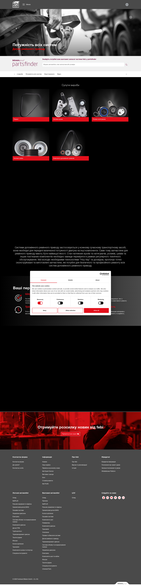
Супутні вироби (18, 74)
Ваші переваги (49, 74)
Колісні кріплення (18, 544)
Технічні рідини (17, 537)
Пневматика (46, 523)
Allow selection (70, 310)
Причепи (45, 501)
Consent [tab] (43, 280)
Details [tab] (70, 280)
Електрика (16, 516)
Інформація (47, 457)
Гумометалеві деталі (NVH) (21, 507)
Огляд (14, 497)
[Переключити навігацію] (26, 4)
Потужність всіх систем (34, 74)
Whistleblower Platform (108, 471)
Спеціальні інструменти (20, 553)
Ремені (16, 119)
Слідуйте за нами (109, 493)
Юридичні (106, 457)
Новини (44, 462)
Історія (74, 468)
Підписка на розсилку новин (51, 468)
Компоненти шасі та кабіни (50, 556)
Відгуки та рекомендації (79, 465)
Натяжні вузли (58, 119)
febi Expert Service (48, 471)
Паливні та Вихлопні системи (51, 535)
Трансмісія (16, 547)
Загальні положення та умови (111, 468)
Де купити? (16, 465)
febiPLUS (15, 501)
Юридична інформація (109, 462)
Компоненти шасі (47, 519)
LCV (73, 493)
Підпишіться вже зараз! (70, 434)
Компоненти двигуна (19, 525)
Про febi (75, 457)
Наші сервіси (46, 465)
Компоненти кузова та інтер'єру (23, 550)
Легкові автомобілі (20, 493)
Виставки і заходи (48, 474)
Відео (59, 74)
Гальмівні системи (18, 510)
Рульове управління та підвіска (52, 507)
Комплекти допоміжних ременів (63, 158)
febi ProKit (45, 484)
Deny (44, 310)
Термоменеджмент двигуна (21, 534)
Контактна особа (18, 468)
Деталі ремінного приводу (50, 538)
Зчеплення (45, 532)
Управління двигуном (19, 513)
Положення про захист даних (111, 465)
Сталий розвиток (47, 480)
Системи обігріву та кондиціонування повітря (24, 521)
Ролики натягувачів (99, 119)
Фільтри (15, 540)
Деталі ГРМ (16, 528)
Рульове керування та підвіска (22, 504)
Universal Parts (46, 569)
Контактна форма (20, 457)
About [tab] (97, 280)
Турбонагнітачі (17, 531)
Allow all (96, 310)
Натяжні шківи (18, 158)
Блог (43, 477)
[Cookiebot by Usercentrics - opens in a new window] (101, 274)
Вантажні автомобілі (50, 493)
